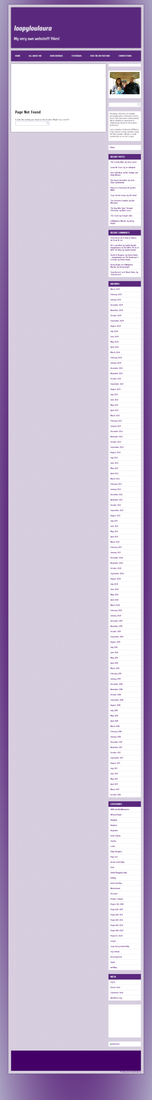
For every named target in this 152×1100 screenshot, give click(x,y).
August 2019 (115, 642)
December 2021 (116, 494)
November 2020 (116, 563)
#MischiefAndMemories (119, 809)
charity (113, 841)
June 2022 (114, 463)
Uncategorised (116, 957)
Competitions (125, 56)
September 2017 (116, 758)
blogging (113, 820)
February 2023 (116, 421)
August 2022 (115, 452)
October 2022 (115, 442)
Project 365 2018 (116, 904)
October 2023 (115, 379)
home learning (116, 883)
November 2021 (116, 500)
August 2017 (115, 763)
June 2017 (114, 774)
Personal (113, 894)
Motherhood (115, 888)
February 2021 (115, 547)
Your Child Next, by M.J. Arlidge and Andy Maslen (124, 174)
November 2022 (116, 437)
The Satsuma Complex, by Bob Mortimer (122, 202)
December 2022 (116, 431)
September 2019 (116, 637)
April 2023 (114, 410)
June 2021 (114, 526)
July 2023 (114, 394)
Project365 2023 (116, 925)
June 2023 (114, 400)
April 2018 (114, 721)
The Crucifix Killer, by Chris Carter (123, 162)
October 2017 (115, 753)
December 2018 (116, 684)
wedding (113, 967)
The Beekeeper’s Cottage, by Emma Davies (124, 258)
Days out (114, 857)
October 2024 (115, 315)
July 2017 (114, 768)
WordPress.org (116, 998)
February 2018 (116, 731)
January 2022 (115, 489)
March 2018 (115, 726)
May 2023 (114, 405)
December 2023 (116, 368)
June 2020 (114, 589)
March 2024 (115, 352)
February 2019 (115, 674)
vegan (112, 962)
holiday (113, 878)
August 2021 (115, 516)
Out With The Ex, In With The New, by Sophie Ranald (124, 249)
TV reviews (76, 56)
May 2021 (114, 531)
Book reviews (56, 56)
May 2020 (114, 595)
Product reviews (116, 899)
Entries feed (115, 987)
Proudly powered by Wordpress (130, 1072)
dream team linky (117, 862)
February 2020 (116, 610)
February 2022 (116, 484)
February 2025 (116, 294)
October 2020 (115, 568)
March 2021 (114, 542)
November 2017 (116, 747)
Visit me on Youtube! (100, 56)
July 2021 (114, 521)
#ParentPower (116, 815)
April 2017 (114, 784)
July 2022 (114, 458)
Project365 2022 (116, 920)
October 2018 (115, 695)
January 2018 (115, 737)
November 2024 (116, 310)
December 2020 (116, 558)
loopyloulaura (33, 28)
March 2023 (115, 416)
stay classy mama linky (119, 946)
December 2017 (116, 742)
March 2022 (115, 479)
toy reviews (115, 952)
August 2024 (115, 326)
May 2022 (114, 468)
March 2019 (114, 668)
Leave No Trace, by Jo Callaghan (122, 167)
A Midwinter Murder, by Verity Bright (122, 222)
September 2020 (117, 573)
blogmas (113, 825)
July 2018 (114, 710)
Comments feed (116, 993)
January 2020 (115, 616)
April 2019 (114, 663)
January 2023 (115, 426)
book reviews (115, 836)
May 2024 (114, 342)
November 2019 (116, 626)
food (112, 867)
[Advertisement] (58, 88)
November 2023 (116, 373)
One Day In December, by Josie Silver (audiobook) (122, 181)
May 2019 (114, 658)
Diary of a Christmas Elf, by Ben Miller (123, 189)
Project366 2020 (116, 930)
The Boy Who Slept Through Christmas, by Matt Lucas (121, 209)
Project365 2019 (116, 909)
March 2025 (115, 289)
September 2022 (117, 447)
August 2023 (115, 389)
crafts (112, 846)
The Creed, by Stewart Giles (121, 216)
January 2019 (115, 679)
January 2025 (115, 300)
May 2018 (114, 716)
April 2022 (114, 473)
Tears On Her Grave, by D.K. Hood (123, 195)
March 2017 (114, 789)
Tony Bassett (115, 272)
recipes (113, 941)
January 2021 (115, 552)
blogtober (114, 830)
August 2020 (115, 579)
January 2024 (115, 363)
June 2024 (114, 337)
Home (17, 56)
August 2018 (115, 705)
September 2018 (116, 700)
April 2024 (114, 347)
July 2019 (114, 647)
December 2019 (116, 621)
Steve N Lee (115, 238)
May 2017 (114, 779)
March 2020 (115, 605)
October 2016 (115, 795)
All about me (35, 56)
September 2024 (117, 321)
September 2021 (116, 510)
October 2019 (115, 631)
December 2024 (116, 305)
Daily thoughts (116, 851)
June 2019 (114, 652)
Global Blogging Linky (118, 873)
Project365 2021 (116, 915)
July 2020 (114, 584)
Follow (112, 147)
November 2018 (116, 689)
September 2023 (116, 384)
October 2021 (115, 505)
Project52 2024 (116, 936)
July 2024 (114, 331)
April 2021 (114, 537)
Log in (112, 982)
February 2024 (116, 358)
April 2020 (114, 600)
